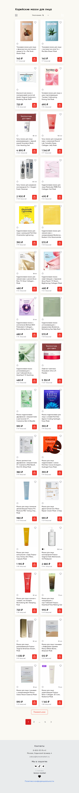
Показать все (39, 712)
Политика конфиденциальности (39, 781)
